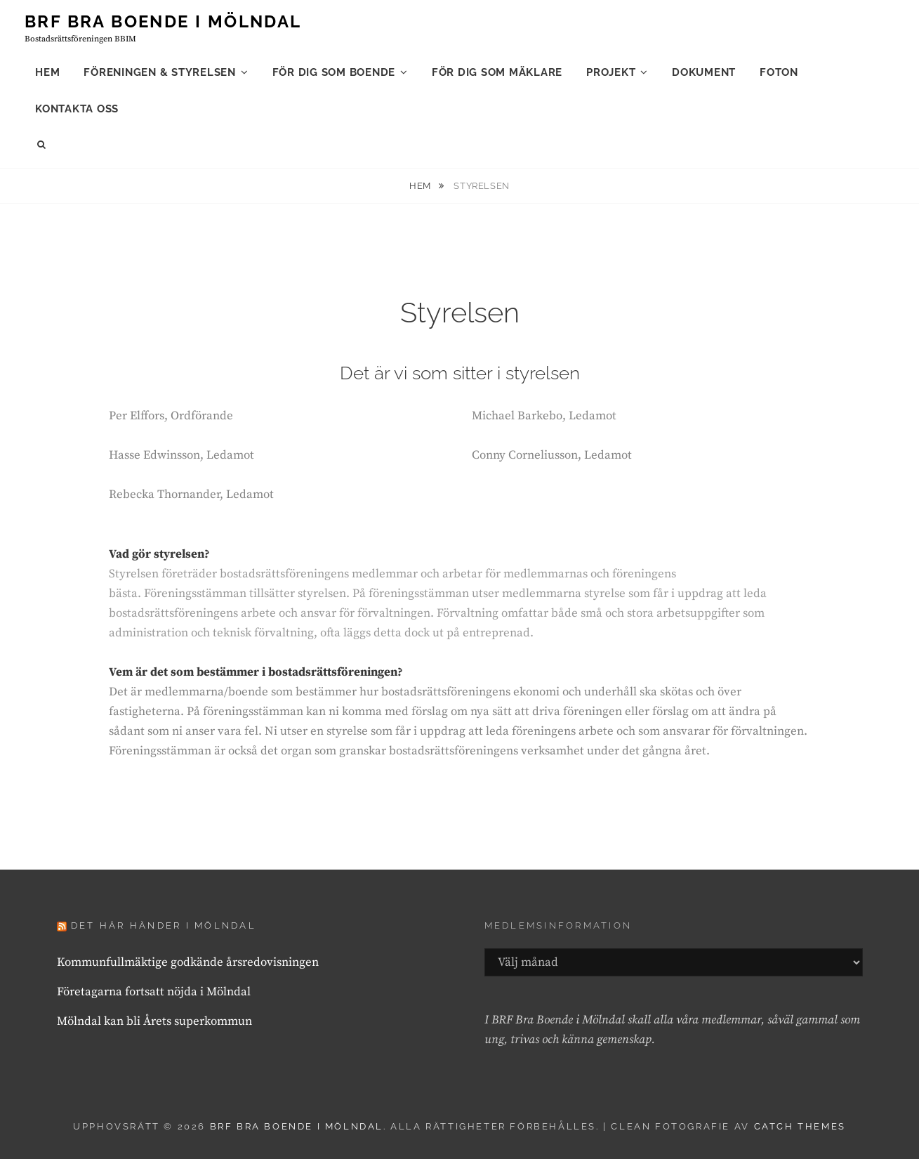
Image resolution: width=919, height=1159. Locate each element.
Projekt (610, 72)
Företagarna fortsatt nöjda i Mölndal (154, 992)
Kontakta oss (77, 109)
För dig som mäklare (497, 72)
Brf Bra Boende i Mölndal (163, 21)
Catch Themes (800, 1126)
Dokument (704, 72)
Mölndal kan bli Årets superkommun (154, 1021)
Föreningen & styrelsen (160, 72)
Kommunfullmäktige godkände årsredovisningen (188, 962)
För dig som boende (334, 72)
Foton (779, 72)
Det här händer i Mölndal (163, 925)
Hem (47, 72)
